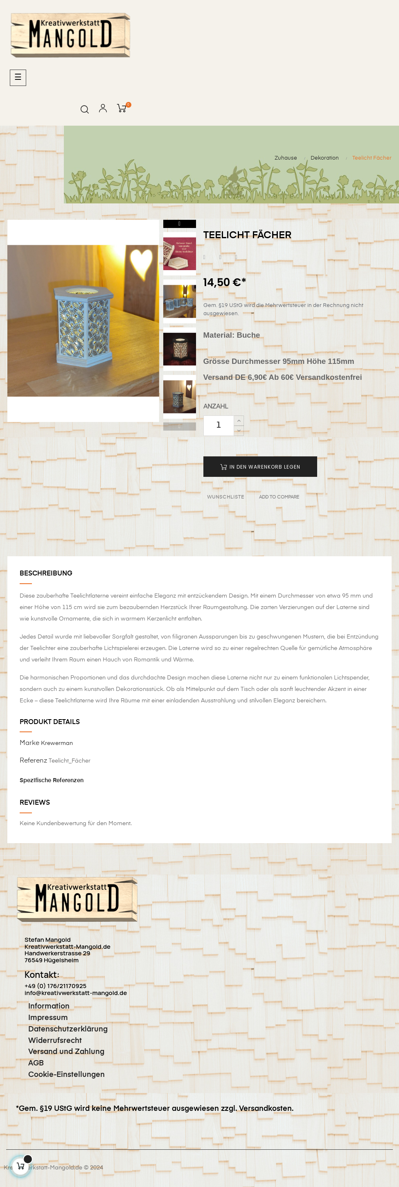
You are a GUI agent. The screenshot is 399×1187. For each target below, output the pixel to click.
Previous (179, 426)
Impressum (42, 1018)
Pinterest (236, 257)
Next (179, 224)
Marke (29, 743)
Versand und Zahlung (60, 1052)
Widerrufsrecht (49, 1041)
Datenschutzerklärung (62, 1029)
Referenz (33, 761)
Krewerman (57, 743)
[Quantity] (218, 425)
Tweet (220, 257)
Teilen (204, 257)
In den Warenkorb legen (260, 466)
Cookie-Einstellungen (60, 1075)
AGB (30, 1063)
